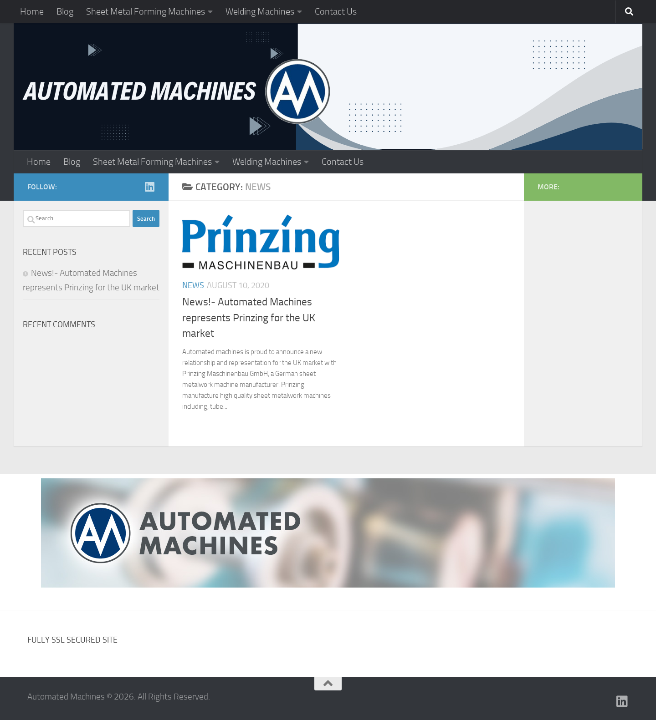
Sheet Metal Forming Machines (145, 11)
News (193, 285)
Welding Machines (260, 11)
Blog (64, 11)
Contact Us (336, 11)
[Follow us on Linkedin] (149, 186)
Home (32, 11)
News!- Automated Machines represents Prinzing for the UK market (248, 318)
